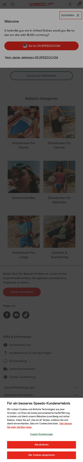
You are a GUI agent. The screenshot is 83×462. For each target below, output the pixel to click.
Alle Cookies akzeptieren (41, 455)
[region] (41, 430)
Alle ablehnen (41, 445)
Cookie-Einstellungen (41, 434)
